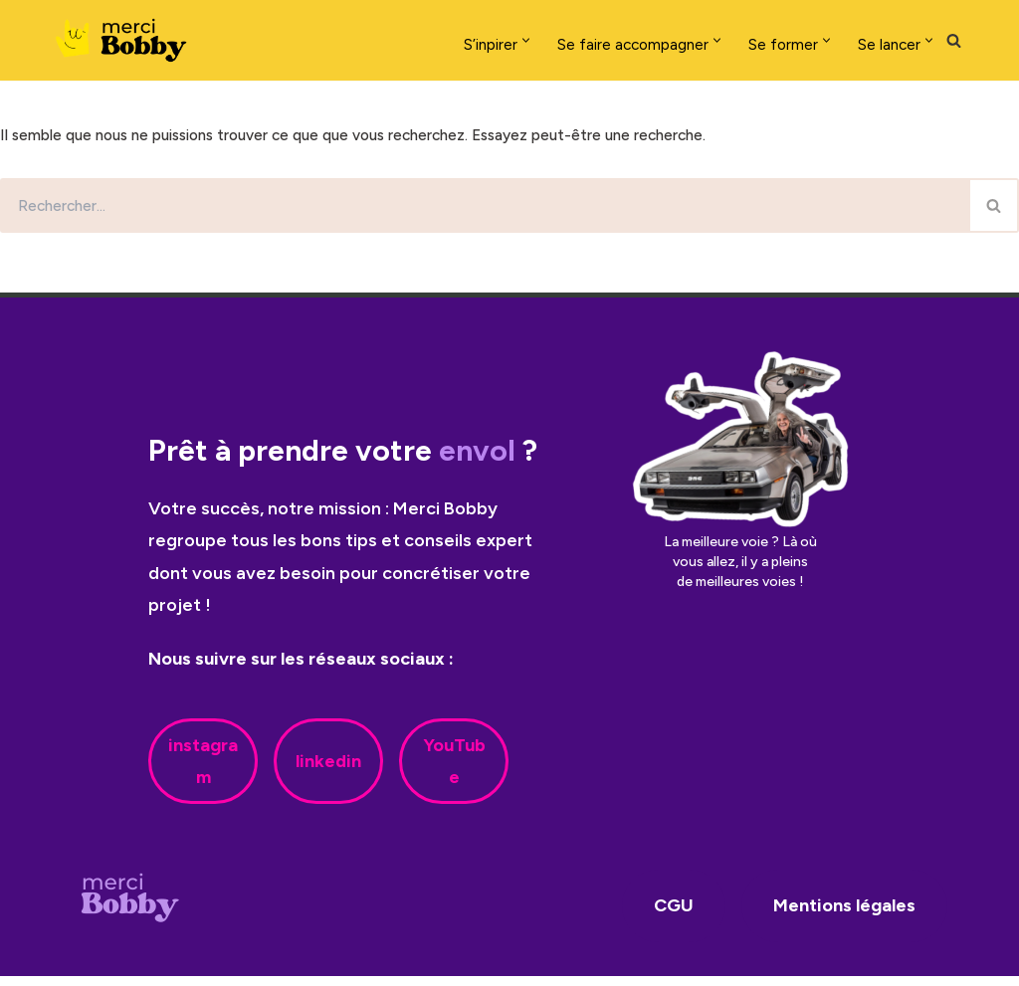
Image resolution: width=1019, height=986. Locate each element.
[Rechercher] (953, 40)
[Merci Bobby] (127, 40)
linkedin (328, 771)
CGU (674, 916)
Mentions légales (844, 916)
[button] (471, 40)
